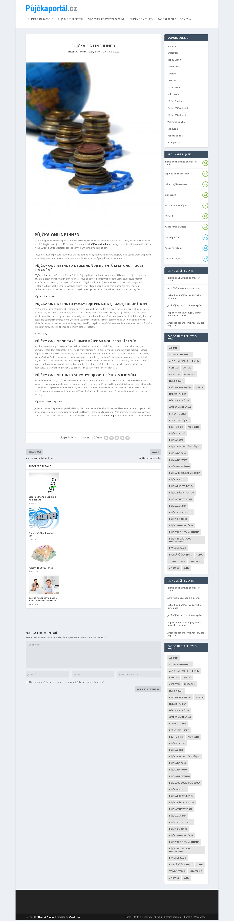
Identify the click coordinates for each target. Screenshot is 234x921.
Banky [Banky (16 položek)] (195, 361)
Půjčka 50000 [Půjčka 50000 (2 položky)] (176, 440)
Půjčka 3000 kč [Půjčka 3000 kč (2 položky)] (177, 434)
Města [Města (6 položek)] (199, 388)
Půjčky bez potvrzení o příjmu (106, 20)
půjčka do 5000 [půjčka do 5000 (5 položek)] (177, 453)
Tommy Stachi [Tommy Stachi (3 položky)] (177, 561)
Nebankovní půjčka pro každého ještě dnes (184, 297)
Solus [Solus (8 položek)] (199, 555)
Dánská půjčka (175, 136)
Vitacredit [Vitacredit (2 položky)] (196, 561)
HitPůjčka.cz (173, 143)
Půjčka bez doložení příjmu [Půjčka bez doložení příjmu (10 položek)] (184, 447)
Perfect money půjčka (175, 206)
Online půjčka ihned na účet (41, 535)
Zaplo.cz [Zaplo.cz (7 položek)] (174, 568)
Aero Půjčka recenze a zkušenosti (184, 288)
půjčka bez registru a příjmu (48, 402)
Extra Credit (173, 88)
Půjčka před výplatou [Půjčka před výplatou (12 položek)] (181, 493)
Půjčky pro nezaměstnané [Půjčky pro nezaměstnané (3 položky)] (184, 532)
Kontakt (188, 917)
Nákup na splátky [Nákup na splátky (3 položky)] (179, 401)
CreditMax (172, 53)
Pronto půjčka (171, 238)
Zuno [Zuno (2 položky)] (186, 568)
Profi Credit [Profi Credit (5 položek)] (176, 427)
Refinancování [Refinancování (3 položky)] (177, 548)
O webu (158, 917)
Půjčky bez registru (70, 20)
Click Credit (170, 195)
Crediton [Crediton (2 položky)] (174, 374)
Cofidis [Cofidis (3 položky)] (187, 368)
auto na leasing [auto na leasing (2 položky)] (178, 361)
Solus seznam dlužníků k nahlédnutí (42, 499)
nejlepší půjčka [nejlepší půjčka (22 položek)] (177, 394)
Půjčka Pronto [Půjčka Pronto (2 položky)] (177, 480)
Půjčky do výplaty (141, 20)
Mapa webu (199, 917)
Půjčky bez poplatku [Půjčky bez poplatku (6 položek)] (180, 513)
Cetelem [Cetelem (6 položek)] (174, 368)
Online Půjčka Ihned (177, 108)
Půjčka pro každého (41, 20)
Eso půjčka (172, 129)
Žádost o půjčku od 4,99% (174, 20)
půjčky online (85, 361)
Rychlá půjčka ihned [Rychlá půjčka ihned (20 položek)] (180, 555)
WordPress (74, 917)
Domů (128, 917)
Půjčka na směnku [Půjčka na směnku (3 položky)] (179, 467)
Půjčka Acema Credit (175, 227)
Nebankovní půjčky (77, 52)
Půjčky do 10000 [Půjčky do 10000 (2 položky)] (178, 519)
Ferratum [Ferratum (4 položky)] (189, 374)
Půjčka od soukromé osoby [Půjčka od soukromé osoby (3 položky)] (184, 473)
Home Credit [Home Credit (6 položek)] (176, 381)
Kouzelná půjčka (173, 259)
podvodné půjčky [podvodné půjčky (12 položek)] (179, 420)
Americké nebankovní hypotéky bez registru (185, 325)
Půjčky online (94, 52)
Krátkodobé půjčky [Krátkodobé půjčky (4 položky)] (180, 388)
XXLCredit (172, 81)
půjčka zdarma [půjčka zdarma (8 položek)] (177, 506)
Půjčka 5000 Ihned (176, 115)
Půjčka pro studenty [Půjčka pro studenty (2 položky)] (181, 486)
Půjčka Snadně (175, 101)
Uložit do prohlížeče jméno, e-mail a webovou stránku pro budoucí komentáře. (67, 682)
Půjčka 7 (168, 216)
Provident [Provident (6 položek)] (193, 427)
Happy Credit (174, 60)
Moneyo (171, 46)
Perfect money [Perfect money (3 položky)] (177, 414)
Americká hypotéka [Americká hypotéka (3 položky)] (180, 355)
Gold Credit (173, 94)
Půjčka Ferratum (173, 248)
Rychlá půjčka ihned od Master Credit (180, 163)
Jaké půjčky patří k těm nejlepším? (185, 306)
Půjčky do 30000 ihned (41, 568)
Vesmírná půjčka (176, 122)
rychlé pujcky (41, 334)
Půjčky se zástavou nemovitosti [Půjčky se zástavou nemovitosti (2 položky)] (180, 541)
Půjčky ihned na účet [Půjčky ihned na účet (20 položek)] (181, 526)
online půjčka (110, 416)
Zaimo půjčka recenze (175, 185)
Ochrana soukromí (173, 917)
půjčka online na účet (45, 297)
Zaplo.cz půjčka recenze (176, 174)
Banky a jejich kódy (142, 917)
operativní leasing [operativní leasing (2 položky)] (180, 407)
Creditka (171, 74)
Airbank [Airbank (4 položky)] (173, 348)
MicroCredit (173, 67)
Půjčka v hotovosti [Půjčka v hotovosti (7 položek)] (180, 499)
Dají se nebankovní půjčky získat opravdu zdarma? (43, 600)
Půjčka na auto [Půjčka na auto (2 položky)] (178, 460)
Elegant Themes (46, 917)
